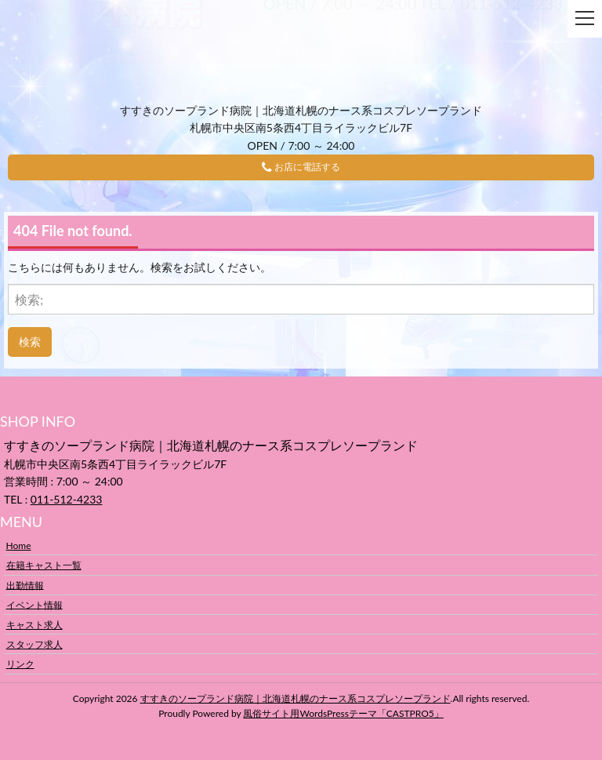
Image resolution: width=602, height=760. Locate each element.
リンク (20, 664)
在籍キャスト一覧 (44, 565)
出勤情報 (25, 585)
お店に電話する (301, 167)
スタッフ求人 (34, 644)
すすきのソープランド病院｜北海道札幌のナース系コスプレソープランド (295, 698)
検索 (30, 341)
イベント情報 (34, 604)
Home (18, 545)
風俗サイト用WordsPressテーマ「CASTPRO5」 (343, 713)
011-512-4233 (67, 499)
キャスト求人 (34, 625)
